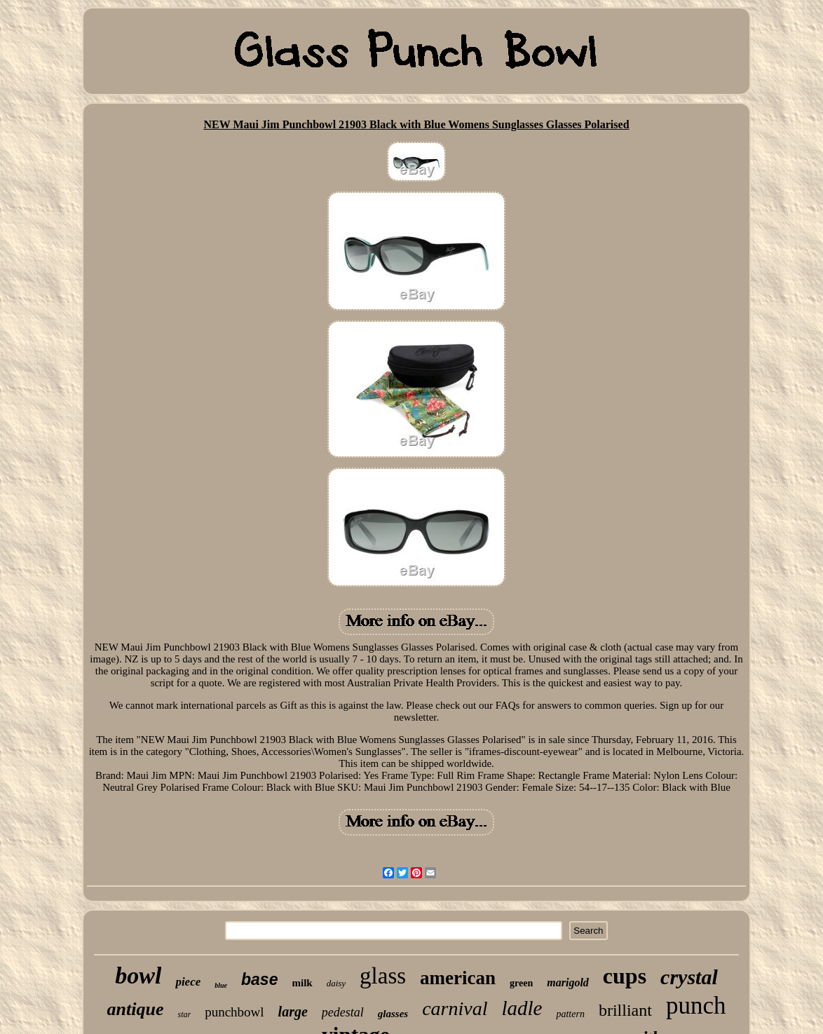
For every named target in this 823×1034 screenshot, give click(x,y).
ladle (521, 1008)
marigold (568, 982)
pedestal (343, 1012)
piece (187, 981)
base (259, 979)
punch (696, 1005)
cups (624, 975)
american (458, 977)
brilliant (625, 1010)
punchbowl (234, 1012)
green (521, 983)
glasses (393, 1013)
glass (383, 975)
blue (221, 985)
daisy (336, 983)
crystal (689, 976)
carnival (454, 1008)
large (293, 1011)
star (184, 1014)
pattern (570, 1014)
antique (135, 1009)
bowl (138, 975)
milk (302, 982)
